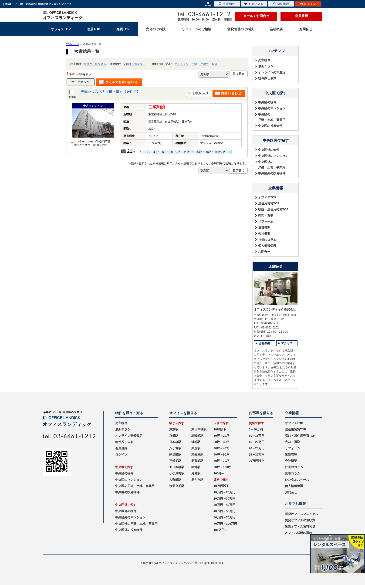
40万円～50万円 (224, 511)
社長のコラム (267, 239)
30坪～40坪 (221, 448)
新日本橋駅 (176, 467)
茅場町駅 (175, 454)
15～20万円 (257, 442)
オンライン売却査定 (271, 72)
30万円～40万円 (224, 505)
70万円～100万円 (225, 523)
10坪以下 (219, 429)
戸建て (204, 64)
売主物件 (264, 60)
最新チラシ (265, 66)
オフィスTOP (267, 197)
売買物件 (227, 4)
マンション (182, 64)
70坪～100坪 (222, 467)
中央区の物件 (267, 102)
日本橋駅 (175, 442)
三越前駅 (175, 461)
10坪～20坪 (221, 435)
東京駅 (173, 429)
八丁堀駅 (175, 448)
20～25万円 (257, 448)
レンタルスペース (297, 479)
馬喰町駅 (197, 435)
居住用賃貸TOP (269, 203)
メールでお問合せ (256, 16)
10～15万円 (257, 435)
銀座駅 (195, 448)
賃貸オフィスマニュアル (301, 514)
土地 (194, 64)
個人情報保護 (267, 245)
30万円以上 (256, 461)
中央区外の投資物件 (271, 173)
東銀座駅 (197, 454)
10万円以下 (221, 486)
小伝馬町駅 (176, 473)
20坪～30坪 (221, 442)
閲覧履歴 (281, 4)
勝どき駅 (197, 479)
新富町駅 (197, 461)
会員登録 (301, 16)
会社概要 (264, 233)
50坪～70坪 (221, 461)
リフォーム (265, 221)
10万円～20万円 (224, 492)
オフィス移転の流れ (298, 532)
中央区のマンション (271, 108)
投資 (214, 64)
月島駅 (195, 473)
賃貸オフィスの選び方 (300, 520)
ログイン (121, 454)
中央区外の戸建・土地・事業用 (271, 164)
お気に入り (254, 4)
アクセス (286, 343)
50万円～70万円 (224, 517)
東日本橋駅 (198, 429)
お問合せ (264, 252)
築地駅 (195, 467)
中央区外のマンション (273, 156)
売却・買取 (265, 215)
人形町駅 (175, 479)
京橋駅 (173, 435)
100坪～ (219, 473)
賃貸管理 (264, 227)
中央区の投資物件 (270, 126)
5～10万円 (256, 429)
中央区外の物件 (268, 150)
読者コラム (292, 473)
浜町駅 (195, 442)
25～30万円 (257, 454)
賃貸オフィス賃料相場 (300, 526)
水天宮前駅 (176, 486)
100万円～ (220, 530)
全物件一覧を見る (95, 64)
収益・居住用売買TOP (273, 209)
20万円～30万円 (224, 498)
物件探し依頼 (267, 78)
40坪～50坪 (221, 454)
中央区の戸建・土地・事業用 (271, 117)
